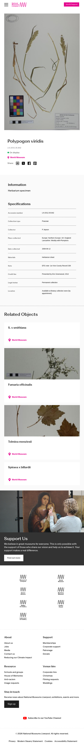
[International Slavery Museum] (23, 591)
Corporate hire (50, 672)
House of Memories (13, 676)
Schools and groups (13, 672)
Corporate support (51, 647)
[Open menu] (6, 5)
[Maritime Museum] (61, 591)
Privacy (12, 741)
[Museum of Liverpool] (23, 578)
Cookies (49, 741)
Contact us (9, 654)
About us (8, 643)
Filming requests (51, 679)
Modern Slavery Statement (30, 741)
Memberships (49, 643)
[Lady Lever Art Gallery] (23, 616)
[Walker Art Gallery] (23, 603)
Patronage (48, 650)
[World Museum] (61, 578)
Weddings (47, 683)
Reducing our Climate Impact (18, 658)
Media (7, 650)
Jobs (6, 647)
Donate (46, 654)
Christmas (48, 676)
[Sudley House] (61, 603)
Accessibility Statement (65, 741)
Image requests (11, 683)
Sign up (12, 704)
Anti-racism (9, 679)
